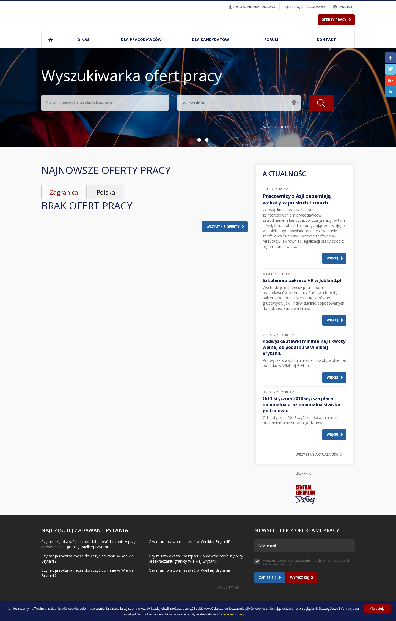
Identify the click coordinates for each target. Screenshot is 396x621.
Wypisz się (299, 577)
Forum (271, 39)
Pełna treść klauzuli (277, 564)
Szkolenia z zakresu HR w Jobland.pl (302, 280)
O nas (83, 39)
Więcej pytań (229, 587)
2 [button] (198, 140)
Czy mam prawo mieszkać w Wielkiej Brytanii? (189, 541)
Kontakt (326, 39)
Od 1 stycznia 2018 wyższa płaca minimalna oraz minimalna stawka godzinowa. (301, 404)
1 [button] (190, 140)
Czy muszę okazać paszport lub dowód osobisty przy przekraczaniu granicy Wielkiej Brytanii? (88, 544)
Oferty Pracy (333, 19)
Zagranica (64, 192)
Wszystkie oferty (281, 127)
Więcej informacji (231, 614)
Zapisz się (267, 577)
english (343, 6)
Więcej (332, 258)
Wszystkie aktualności (317, 454)
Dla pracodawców (141, 39)
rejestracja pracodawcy (305, 6)
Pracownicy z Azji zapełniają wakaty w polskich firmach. (297, 199)
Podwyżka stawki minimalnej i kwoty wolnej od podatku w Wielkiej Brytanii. (304, 347)
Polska (106, 192)
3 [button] (206, 140)
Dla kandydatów (210, 39)
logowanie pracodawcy (252, 6)
